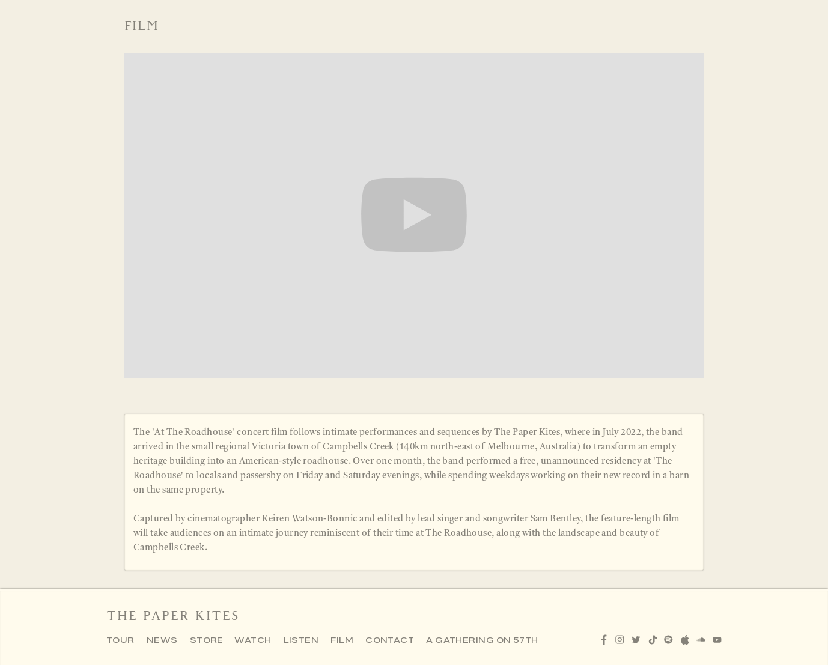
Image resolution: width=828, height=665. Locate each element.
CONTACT (389, 640)
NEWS (162, 640)
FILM (341, 640)
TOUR (120, 640)
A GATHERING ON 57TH (482, 640)
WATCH (252, 640)
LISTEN (301, 640)
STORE (207, 640)
